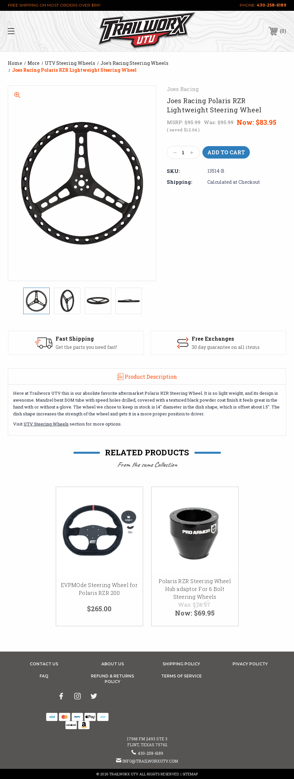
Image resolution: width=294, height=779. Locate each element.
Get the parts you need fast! (86, 347)
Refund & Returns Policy (112, 679)
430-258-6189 (271, 5)
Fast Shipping (75, 338)
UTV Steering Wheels (46, 424)
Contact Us (44, 663)
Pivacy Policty (250, 663)
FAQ (44, 676)
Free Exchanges (213, 338)
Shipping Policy (181, 663)
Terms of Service (181, 676)
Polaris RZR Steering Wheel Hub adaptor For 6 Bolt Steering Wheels (195, 589)
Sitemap (190, 773)
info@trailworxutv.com (150, 761)
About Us (112, 663)
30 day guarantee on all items (226, 347)
